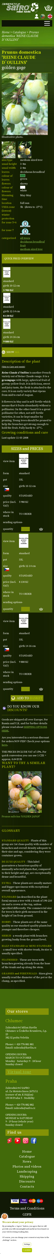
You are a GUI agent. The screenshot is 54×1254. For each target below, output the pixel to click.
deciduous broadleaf (32, 241)
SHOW (12, 352)
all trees (25, 238)
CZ (41, 16)
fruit (23, 245)
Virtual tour (19, 1071)
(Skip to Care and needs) (13, 367)
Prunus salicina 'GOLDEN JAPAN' (21, 816)
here (4, 745)
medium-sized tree (31, 249)
